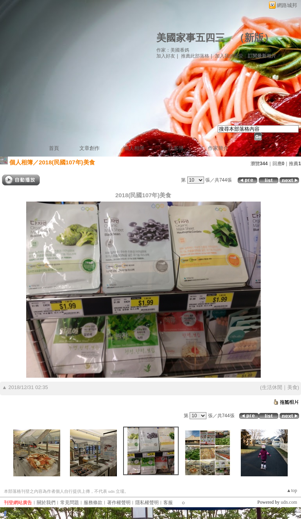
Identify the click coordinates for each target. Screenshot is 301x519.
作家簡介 (218, 148)
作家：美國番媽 (172, 50)
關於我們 (46, 502)
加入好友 (165, 56)
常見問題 (69, 502)
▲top (292, 490)
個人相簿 (134, 148)
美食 (292, 387)
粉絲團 (17, 513)
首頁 (54, 148)
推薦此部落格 (195, 56)
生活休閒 (272, 387)
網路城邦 (287, 5)
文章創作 (89, 148)
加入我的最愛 (229, 56)
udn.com (289, 502)
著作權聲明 (119, 502)
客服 (168, 502)
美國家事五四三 (190, 37)
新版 (254, 37)
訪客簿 (176, 148)
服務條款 (93, 502)
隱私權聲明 (147, 502)
